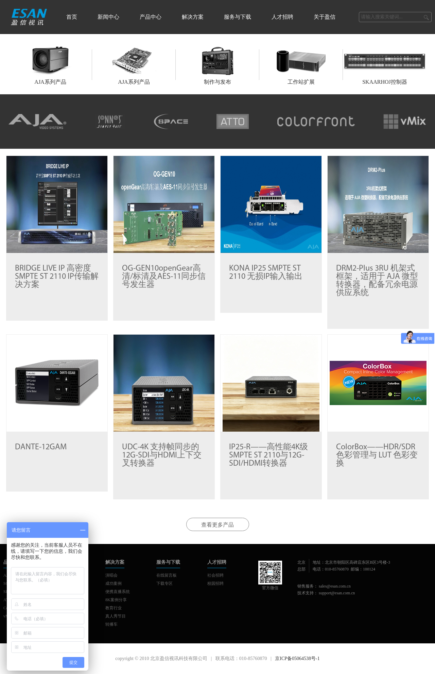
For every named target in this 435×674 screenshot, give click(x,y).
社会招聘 (215, 575)
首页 (71, 17)
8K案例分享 (116, 599)
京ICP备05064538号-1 (297, 658)
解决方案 (193, 17)
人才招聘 (282, 17)
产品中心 (150, 17)
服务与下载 (237, 17)
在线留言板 (166, 575)
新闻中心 (108, 17)
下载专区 (164, 583)
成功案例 (113, 583)
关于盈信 (324, 17)
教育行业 (113, 608)
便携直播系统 (117, 591)
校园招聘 (215, 583)
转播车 (111, 624)
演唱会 (111, 575)
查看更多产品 (217, 525)
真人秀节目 (115, 616)
